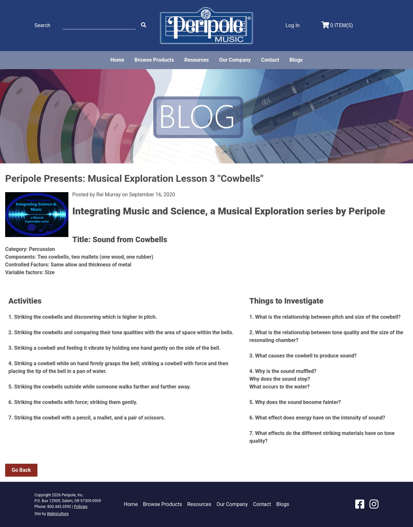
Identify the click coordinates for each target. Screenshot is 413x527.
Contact (270, 60)
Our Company (235, 60)
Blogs (296, 60)
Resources (196, 60)
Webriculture (57, 514)
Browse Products (154, 60)
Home (117, 60)
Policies (80, 506)
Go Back (21, 470)
